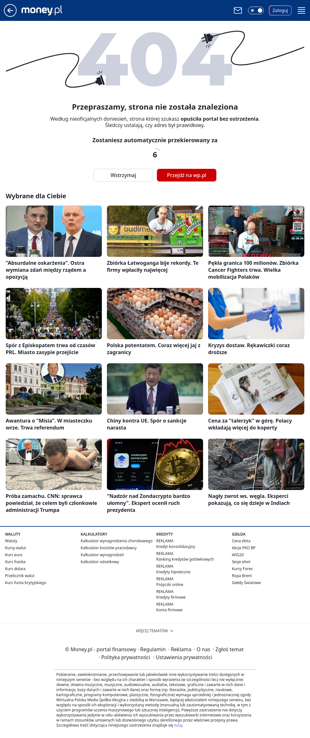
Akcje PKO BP (244, 547)
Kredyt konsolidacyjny (175, 546)
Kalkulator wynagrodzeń (102, 554)
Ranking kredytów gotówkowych (185, 559)
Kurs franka (15, 561)
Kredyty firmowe (171, 597)
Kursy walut (15, 547)
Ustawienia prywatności (182, 657)
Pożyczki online (169, 584)
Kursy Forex (242, 568)
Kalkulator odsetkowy (100, 561)
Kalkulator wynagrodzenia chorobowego (116, 541)
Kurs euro (13, 554)
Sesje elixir (241, 561)
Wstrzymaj (123, 175)
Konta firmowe (169, 610)
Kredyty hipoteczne (173, 572)
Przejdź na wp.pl (186, 175)
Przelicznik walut (19, 575)
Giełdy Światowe (246, 582)
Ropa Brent (242, 575)
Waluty (11, 541)
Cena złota (241, 541)
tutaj (178, 725)
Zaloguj (280, 10)
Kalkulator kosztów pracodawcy (109, 547)
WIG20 (238, 554)
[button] (301, 10)
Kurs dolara (15, 568)
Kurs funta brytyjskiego (25, 582)
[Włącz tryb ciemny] (256, 10)
